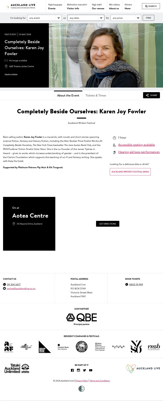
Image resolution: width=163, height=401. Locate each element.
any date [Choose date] (74, 17)
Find (148, 17)
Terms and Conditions (99, 380)
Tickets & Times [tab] (95, 95)
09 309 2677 (14, 284)
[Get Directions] (107, 224)
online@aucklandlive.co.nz (21, 288)
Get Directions (107, 223)
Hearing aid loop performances (139, 152)
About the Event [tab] (68, 95)
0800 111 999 (136, 284)
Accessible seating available (136, 145)
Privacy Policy (81, 380)
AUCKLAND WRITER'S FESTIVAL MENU (130, 171)
